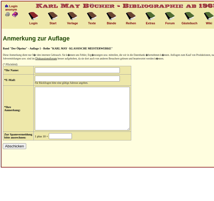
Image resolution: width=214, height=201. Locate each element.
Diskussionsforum (46, 58)
